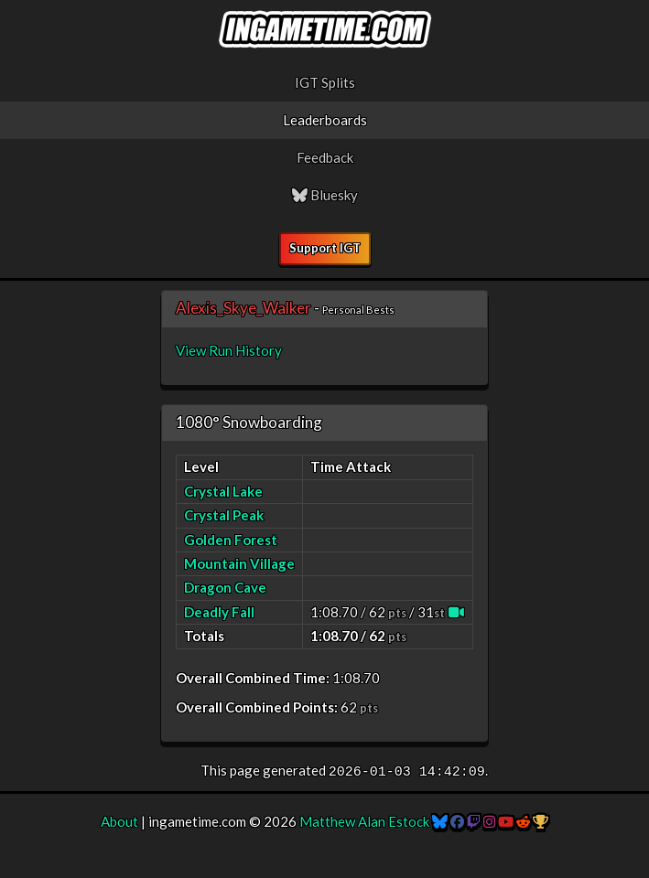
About (119, 821)
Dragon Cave (225, 587)
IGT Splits (325, 82)
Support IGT (325, 248)
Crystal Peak (224, 515)
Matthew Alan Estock (364, 821)
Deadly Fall (219, 612)
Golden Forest (230, 539)
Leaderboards (325, 120)
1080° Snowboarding (249, 422)
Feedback (325, 157)
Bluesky (325, 195)
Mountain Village (239, 563)
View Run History (229, 350)
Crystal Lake (223, 491)
